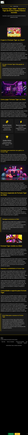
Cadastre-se (11, 433)
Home (11, 6)
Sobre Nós (3, 341)
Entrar (17, 433)
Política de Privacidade (20, 341)
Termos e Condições (10, 341)
